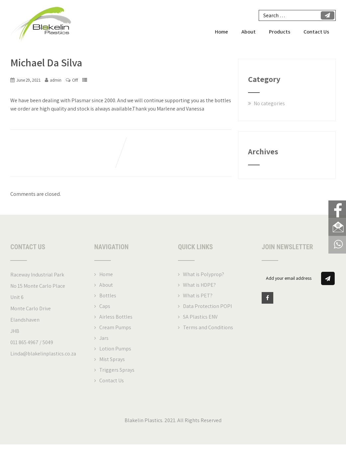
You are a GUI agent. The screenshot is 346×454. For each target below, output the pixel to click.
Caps (104, 306)
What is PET (196, 295)
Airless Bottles (115, 317)
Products (279, 32)
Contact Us (316, 32)
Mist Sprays (112, 359)
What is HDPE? (199, 285)
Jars (104, 338)
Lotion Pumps (115, 348)
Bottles (107, 295)
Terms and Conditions (208, 327)
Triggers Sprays (116, 370)
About (248, 32)
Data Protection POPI (207, 306)
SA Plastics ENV (200, 317)
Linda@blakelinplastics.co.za (43, 353)
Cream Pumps (115, 327)
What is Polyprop (202, 274)
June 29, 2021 (28, 80)
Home (221, 32)
